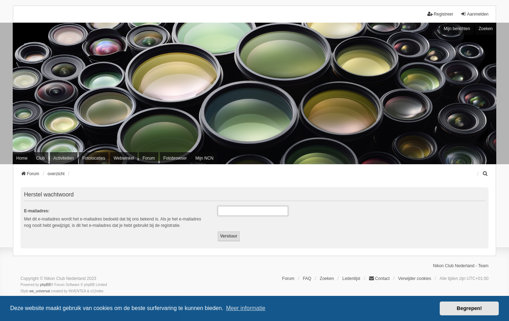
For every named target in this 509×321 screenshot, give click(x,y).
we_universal (39, 291)
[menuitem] (485, 174)
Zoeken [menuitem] (327, 278)
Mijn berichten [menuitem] (457, 28)
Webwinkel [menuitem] (123, 158)
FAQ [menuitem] (307, 278)
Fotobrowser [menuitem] (175, 158)
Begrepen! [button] (469, 308)
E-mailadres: (36, 210)
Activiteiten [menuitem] (63, 158)
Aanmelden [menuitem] (474, 14)
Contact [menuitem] (379, 278)
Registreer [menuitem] (440, 14)
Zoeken (486, 28)
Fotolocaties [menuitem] (93, 158)
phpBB (45, 285)
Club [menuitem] (40, 158)
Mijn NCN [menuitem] (204, 158)
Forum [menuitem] (148, 158)
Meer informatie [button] (245, 308)
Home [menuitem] (22, 158)
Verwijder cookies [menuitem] (414, 278)
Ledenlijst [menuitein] (351, 278)
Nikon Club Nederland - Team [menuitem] (460, 265)
